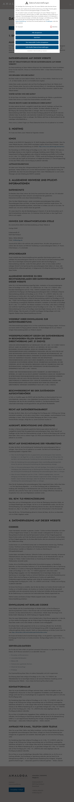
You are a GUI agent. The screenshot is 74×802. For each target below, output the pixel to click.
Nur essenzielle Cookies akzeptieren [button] (37, 42)
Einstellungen (49, 21)
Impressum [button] (45, 50)
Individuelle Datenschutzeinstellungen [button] (37, 47)
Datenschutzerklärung (21, 21)
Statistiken (53, 27)
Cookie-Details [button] (30, 50)
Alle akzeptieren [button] (37, 33)
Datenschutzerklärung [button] (38, 50)
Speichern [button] (37, 37)
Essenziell (19, 27)
